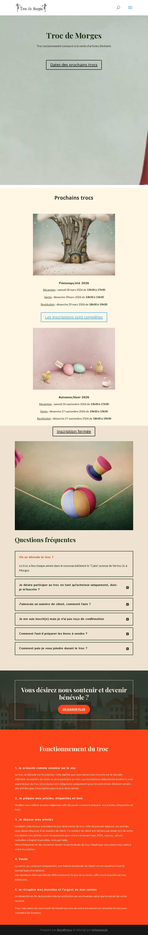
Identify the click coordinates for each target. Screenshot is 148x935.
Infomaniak (100, 930)
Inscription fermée (74, 431)
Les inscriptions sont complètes (74, 317)
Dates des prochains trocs (74, 64)
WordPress (64, 930)
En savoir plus (74, 709)
